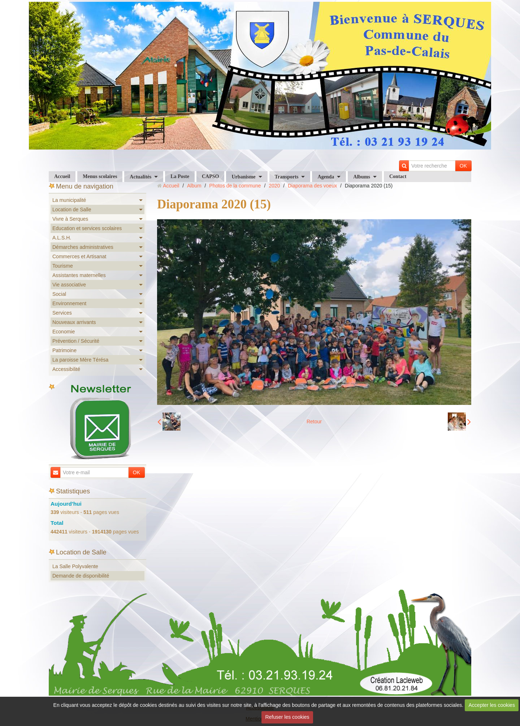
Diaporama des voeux (312, 186)
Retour (314, 421)
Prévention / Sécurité (75, 341)
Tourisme (62, 266)
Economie (63, 331)
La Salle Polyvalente (75, 566)
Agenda (325, 177)
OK (463, 166)
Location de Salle (71, 209)
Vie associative (69, 285)
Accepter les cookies (492, 705)
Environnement (69, 303)
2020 (274, 186)
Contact (397, 176)
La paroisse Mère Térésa (80, 360)
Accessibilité (66, 369)
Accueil (62, 176)
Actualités (140, 177)
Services (62, 313)
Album (194, 186)
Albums (361, 177)
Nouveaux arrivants (74, 322)
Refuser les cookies (287, 717)
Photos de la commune (235, 186)
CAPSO (210, 176)
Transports (287, 177)
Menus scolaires (100, 176)
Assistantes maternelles (79, 275)
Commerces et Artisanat (79, 256)
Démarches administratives (82, 247)
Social (59, 294)
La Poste (179, 176)
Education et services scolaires (87, 228)
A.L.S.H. (61, 238)
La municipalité (69, 200)
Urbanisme (243, 177)
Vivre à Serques (70, 219)
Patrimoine (64, 350)
